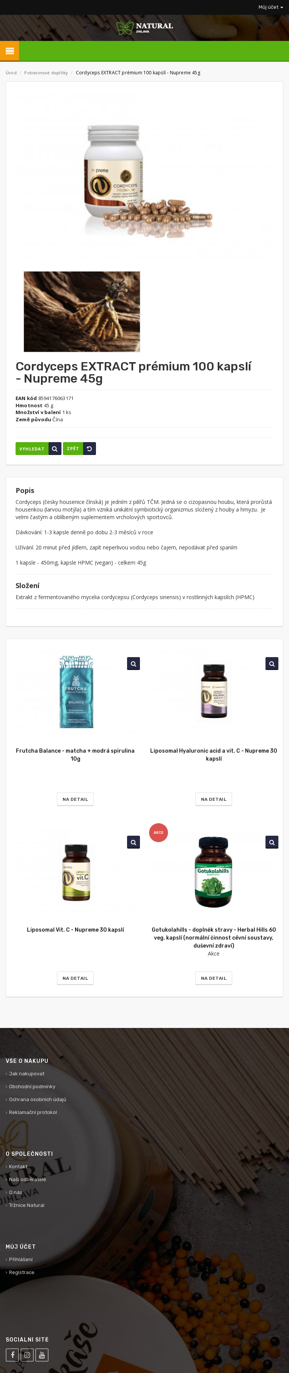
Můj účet (271, 7)
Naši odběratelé (27, 1179)
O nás (15, 1192)
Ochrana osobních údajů (37, 1099)
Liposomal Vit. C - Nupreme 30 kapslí (75, 930)
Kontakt (18, 1166)
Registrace (22, 1272)
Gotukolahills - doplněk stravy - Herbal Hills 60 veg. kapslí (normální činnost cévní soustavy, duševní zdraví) (214, 938)
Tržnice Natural (26, 1205)
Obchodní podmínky (32, 1086)
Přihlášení (21, 1259)
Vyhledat (40, 448)
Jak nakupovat (26, 1073)
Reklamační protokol (33, 1112)
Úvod (11, 72)
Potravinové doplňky (46, 72)
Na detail (75, 799)
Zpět (81, 448)
